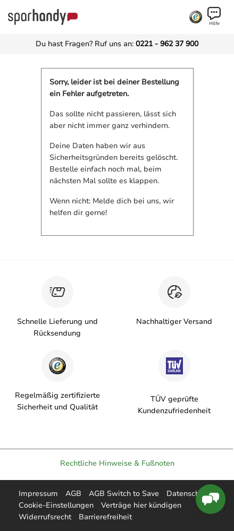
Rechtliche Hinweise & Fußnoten (117, 463)
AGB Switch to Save (124, 494)
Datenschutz (188, 494)
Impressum (38, 494)
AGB (73, 494)
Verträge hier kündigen (141, 505)
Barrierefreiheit (105, 517)
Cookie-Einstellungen (56, 505)
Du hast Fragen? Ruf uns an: (117, 44)
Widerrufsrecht (45, 517)
